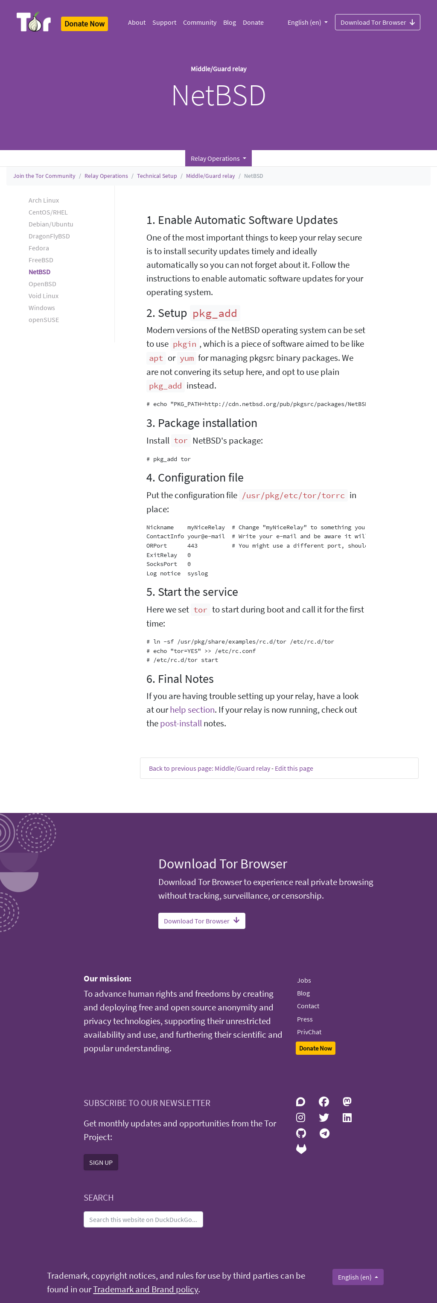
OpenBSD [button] (42, 283)
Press (305, 1019)
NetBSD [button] (39, 271)
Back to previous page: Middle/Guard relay (209, 768)
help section (192, 709)
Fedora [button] (39, 248)
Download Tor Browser (378, 21)
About (137, 22)
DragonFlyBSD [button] (49, 236)
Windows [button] (42, 307)
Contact (308, 1005)
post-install (181, 723)
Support (164, 22)
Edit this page (294, 768)
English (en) (305, 22)
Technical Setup (157, 176)
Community (199, 22)
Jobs (304, 980)
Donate (253, 22)
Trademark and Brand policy (145, 1289)
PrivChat (309, 1031)
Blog (229, 22)
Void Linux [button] (43, 295)
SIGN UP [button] (101, 1162)
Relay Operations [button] (216, 158)
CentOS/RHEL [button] (48, 212)
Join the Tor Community (44, 176)
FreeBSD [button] (41, 259)
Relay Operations (106, 176)
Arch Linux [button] (44, 200)
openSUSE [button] (44, 319)
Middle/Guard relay (210, 176)
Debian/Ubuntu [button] (51, 224)
